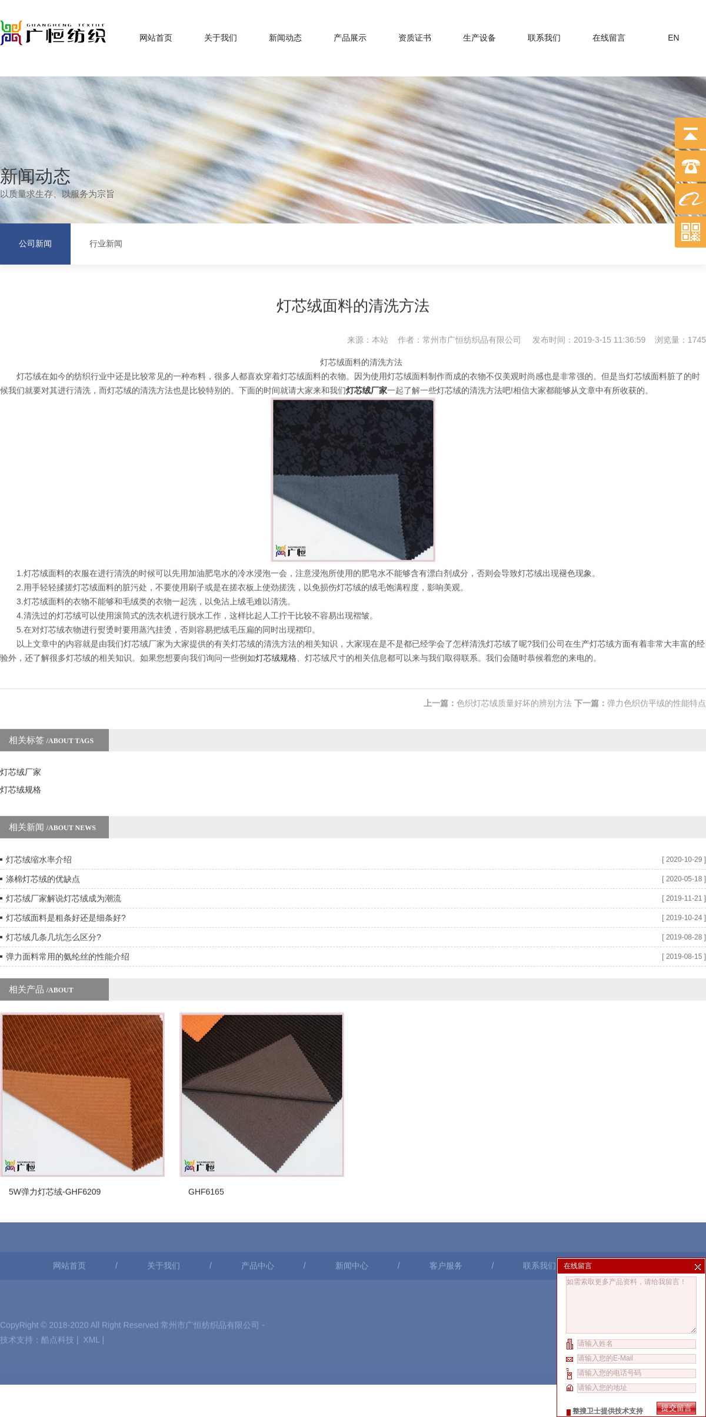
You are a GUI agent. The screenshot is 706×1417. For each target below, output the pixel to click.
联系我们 (544, 34)
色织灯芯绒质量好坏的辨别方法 (514, 665)
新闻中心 (351, 1207)
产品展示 (350, 34)
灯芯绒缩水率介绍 (39, 821)
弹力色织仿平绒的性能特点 (656, 665)
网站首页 (155, 34)
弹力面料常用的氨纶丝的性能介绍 (67, 918)
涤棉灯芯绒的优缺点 (43, 840)
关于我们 (220, 34)
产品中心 (257, 1207)
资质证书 (414, 34)
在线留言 (608, 34)
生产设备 (479, 34)
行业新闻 (105, 242)
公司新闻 (35, 242)
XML (91, 1281)
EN (673, 34)
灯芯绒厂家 (20, 733)
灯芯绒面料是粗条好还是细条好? (66, 879)
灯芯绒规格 (276, 619)
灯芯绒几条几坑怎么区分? (53, 899)
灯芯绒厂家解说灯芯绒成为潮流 (63, 860)
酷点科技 (57, 1281)
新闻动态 (285, 34)
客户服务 (445, 1207)
